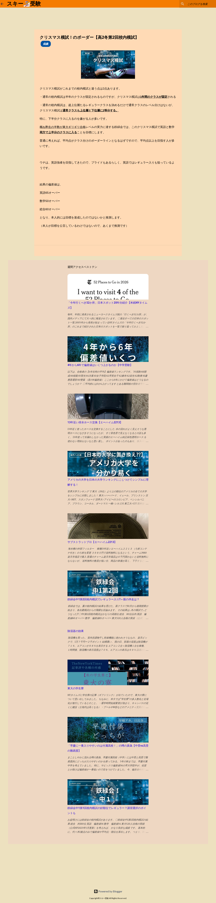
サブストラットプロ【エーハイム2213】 (92, 541)
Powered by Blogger (108, 891)
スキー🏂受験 (24, 4)
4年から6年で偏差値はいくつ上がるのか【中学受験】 (100, 364)
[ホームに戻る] (2, 4)
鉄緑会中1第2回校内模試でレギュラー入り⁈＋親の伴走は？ (103, 599)
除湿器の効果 (76, 630)
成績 (45, 43)
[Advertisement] (25, 865)
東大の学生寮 (76, 688)
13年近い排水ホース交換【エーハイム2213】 (95, 422)
